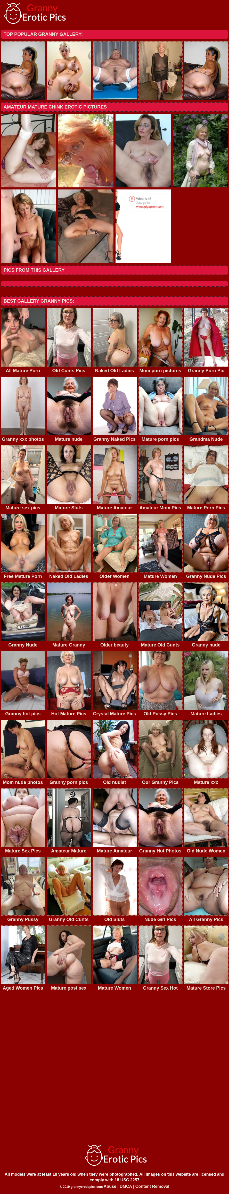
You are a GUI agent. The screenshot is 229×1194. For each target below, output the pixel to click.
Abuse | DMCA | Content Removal (136, 1186)
